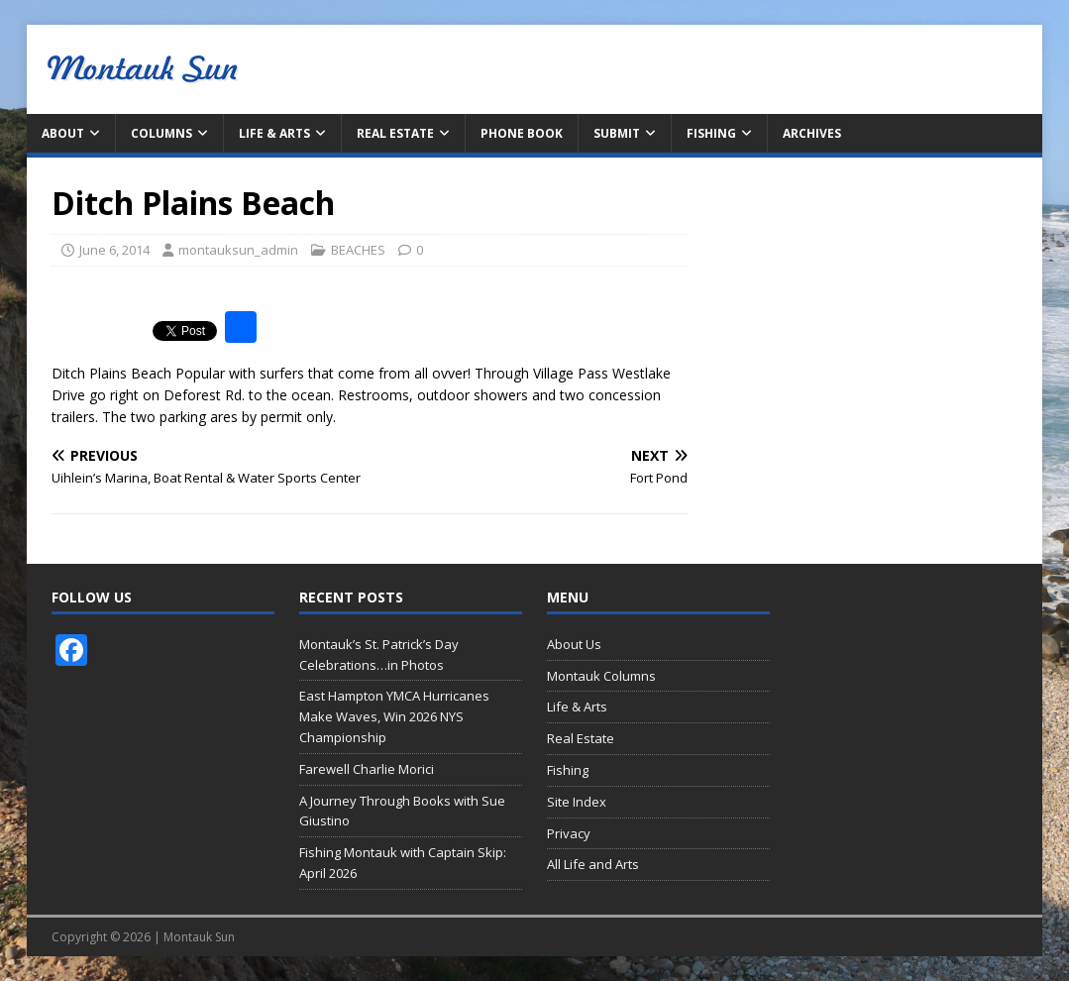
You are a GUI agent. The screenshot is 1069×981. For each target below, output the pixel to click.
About (63, 133)
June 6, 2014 (114, 250)
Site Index (576, 802)
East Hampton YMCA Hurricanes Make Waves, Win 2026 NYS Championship (394, 716)
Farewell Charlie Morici (366, 769)
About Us (574, 644)
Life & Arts (274, 133)
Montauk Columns (601, 676)
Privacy (568, 833)
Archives (812, 133)
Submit (616, 133)
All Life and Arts (593, 864)
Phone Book (522, 133)
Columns (161, 133)
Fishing (711, 133)
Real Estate (395, 133)
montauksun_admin (238, 250)
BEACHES (358, 250)
